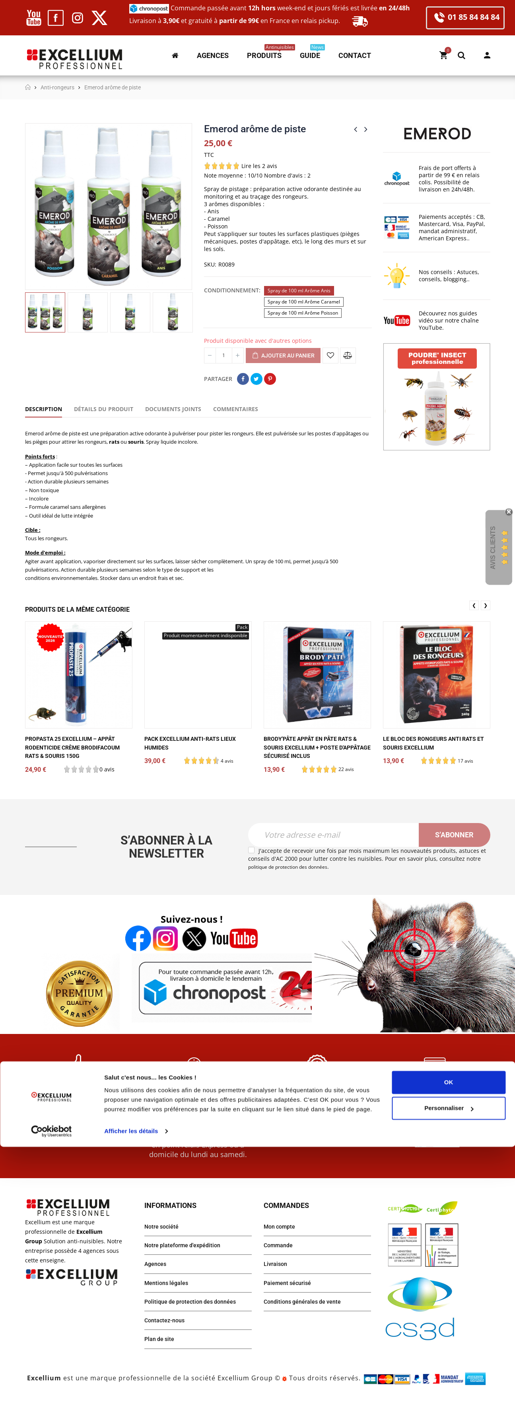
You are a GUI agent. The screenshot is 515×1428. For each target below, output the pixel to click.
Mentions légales (168, 1311)
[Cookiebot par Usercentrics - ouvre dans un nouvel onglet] (51, 1412)
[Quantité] (224, 355)
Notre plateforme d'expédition (187, 1271)
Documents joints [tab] (173, 409)
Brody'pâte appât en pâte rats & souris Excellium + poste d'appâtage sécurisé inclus (314, 763)
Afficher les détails (131, 1412)
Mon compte (487, 55)
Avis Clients (493, 548)
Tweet (256, 379)
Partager (243, 379)
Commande (280, 1271)
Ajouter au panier (283, 355)
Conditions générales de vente (307, 1331)
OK (448, 1363)
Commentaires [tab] (235, 409)
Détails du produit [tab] (103, 409)
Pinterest (270, 379)
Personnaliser (448, 1389)
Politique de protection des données (195, 1331)
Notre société (163, 1251)
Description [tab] (43, 409)
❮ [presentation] (474, 621)
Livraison (277, 1291)
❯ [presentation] (486, 621)
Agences (156, 1291)
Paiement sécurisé (290, 1311)
